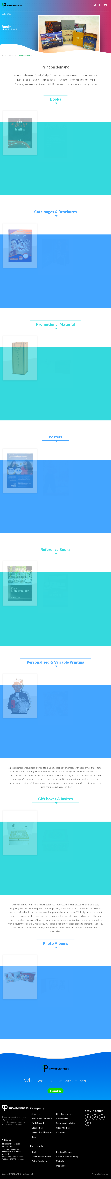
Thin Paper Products (41, 1156)
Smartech (105, 1174)
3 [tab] (8, 29)
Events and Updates (65, 1123)
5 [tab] (14, 29)
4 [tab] (11, 29)
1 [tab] (3, 29)
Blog (33, 1137)
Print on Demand (64, 1152)
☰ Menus (6, 13)
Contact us (61, 1132)
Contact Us (55, 1091)
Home (4, 55)
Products (12, 55)
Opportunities (63, 1127)
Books (34, 1152)
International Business (42, 1132)
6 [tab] (16, 29)
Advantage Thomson (41, 1118)
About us (35, 1114)
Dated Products (39, 1161)
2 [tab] (6, 29)
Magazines (61, 1165)
